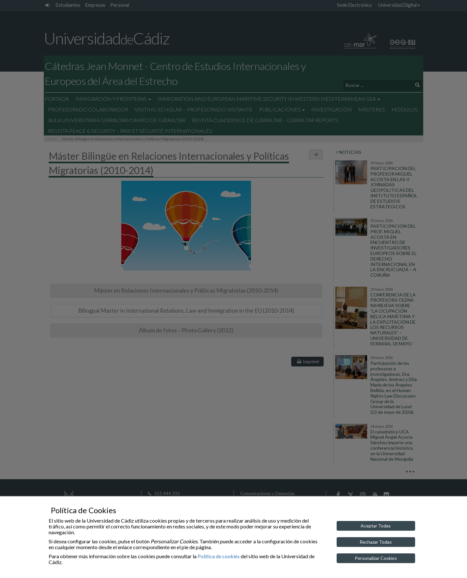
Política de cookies (219, 556)
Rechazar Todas (376, 542)
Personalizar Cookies (376, 558)
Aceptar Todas (376, 525)
